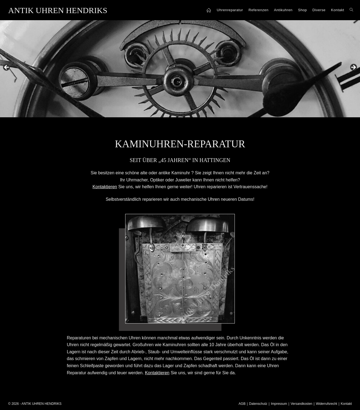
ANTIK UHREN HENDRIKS (57, 10)
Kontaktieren (157, 372)
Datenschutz (258, 404)
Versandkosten (301, 404)
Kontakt (346, 404)
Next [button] (353, 68)
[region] (180, 69)
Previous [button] (7, 68)
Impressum (279, 404)
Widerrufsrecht (326, 404)
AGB (242, 404)
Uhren (214, 199)
